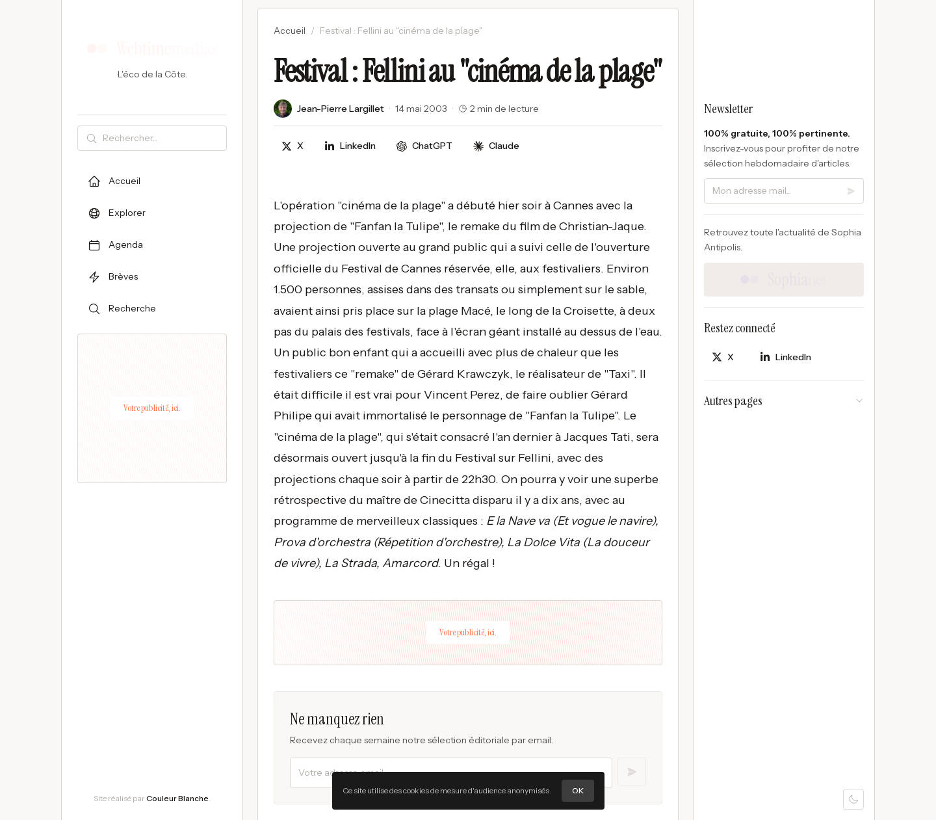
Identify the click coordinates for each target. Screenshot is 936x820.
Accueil (290, 30)
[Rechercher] (162, 138)
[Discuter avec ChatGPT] (424, 146)
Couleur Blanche (177, 798)
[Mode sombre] (853, 799)
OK (578, 790)
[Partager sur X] (292, 146)
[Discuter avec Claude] (496, 146)
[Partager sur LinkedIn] (350, 146)
